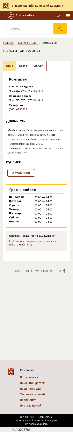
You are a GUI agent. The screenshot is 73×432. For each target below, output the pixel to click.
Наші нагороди (30, 388)
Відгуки (38, 65)
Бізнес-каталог (28, 43)
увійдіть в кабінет (20, 244)
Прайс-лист (28, 400)
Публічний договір (33, 383)
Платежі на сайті (32, 405)
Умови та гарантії (32, 394)
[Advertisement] (36, 314)
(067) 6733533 (18, 109)
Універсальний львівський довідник (37, 5)
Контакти (27, 370)
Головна (8, 43)
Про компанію (30, 377)
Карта (23, 65)
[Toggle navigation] (67, 15)
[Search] (30, 28)
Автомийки (21, 173)
